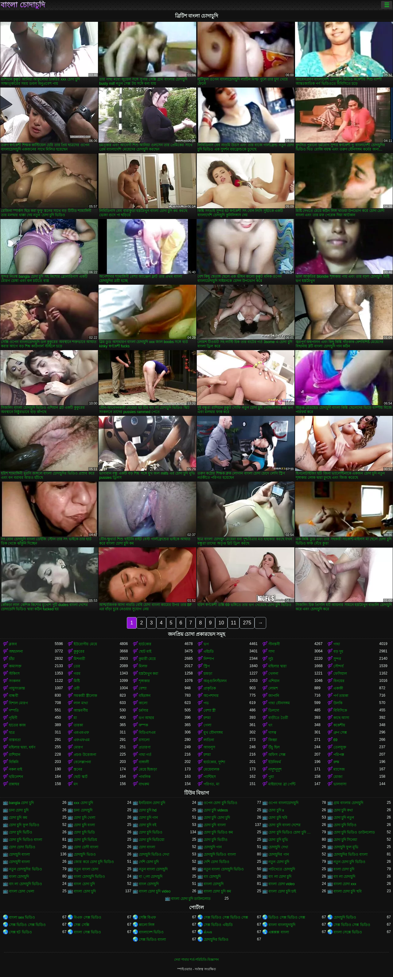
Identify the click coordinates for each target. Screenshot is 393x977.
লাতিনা (209, 740)
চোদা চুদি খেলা (84, 817)
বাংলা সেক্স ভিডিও (87, 932)
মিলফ (143, 666)
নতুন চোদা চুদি (278, 862)
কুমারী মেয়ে (147, 659)
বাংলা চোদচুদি (214, 884)
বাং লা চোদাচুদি (344, 876)
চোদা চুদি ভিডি (84, 832)
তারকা (78, 725)
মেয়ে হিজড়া (148, 769)
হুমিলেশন (16, 777)
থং (270, 725)
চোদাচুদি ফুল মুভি (346, 847)
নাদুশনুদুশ (275, 769)
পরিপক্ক (338, 754)
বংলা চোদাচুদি (19, 876)
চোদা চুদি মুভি (278, 840)
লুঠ (270, 659)
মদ (76, 784)
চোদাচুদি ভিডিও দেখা (154, 854)
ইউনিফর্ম (274, 762)
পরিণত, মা (211, 784)
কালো (143, 703)
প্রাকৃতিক (210, 688)
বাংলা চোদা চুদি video (155, 891)
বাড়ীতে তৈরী (278, 718)
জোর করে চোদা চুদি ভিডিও (94, 862)
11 (233, 622)
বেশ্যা (142, 688)
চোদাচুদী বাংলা (19, 862)
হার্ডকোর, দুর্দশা (214, 762)
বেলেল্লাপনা (82, 762)
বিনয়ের (338, 681)
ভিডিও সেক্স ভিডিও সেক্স (286, 917)
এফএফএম (82, 740)
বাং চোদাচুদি (212, 876)
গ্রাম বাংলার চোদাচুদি (348, 803)
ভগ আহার (146, 718)
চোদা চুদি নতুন (343, 817)
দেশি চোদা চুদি (149, 862)
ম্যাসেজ (339, 769)
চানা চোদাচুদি (83, 810)
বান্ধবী (13, 696)
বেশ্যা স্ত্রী (210, 710)
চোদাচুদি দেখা (278, 847)
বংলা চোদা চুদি (344, 869)
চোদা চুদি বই (148, 825)
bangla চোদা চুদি (21, 803)
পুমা (271, 777)
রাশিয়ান (14, 754)
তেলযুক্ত (339, 747)
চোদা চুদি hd (148, 810)
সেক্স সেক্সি (81, 925)
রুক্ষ (336, 762)
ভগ (206, 644)
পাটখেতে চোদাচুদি (281, 869)
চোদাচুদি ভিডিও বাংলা (220, 854)
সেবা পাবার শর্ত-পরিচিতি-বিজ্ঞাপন (196, 959)
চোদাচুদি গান (213, 847)
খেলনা (273, 673)
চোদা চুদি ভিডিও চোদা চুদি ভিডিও (291, 832)
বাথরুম (144, 784)
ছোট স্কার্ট (80, 777)
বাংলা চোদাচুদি (23, 5)
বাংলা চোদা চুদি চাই (282, 891)
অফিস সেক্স (276, 754)
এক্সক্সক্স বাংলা (278, 932)
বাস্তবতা (15, 740)
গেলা (207, 725)
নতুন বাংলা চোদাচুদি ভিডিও (224, 869)
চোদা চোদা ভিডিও (22, 847)
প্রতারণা (144, 747)
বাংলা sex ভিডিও (22, 917)
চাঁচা (11, 659)
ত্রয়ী (77, 688)
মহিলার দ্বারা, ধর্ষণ (22, 747)
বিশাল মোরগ (18, 703)
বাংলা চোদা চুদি (85, 891)
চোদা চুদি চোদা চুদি (217, 817)
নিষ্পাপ (209, 659)
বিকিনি (13, 762)
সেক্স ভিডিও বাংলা (152, 939)
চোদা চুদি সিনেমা (345, 840)
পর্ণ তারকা (340, 696)
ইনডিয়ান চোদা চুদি (152, 803)
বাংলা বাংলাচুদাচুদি (281, 925)
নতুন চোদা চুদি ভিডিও (349, 862)
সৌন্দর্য (338, 666)
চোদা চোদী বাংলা (86, 847)
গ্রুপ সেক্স (340, 732)
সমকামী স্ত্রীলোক (85, 696)
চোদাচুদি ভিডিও (344, 917)
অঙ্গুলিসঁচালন (215, 681)
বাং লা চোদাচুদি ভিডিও (25, 884)
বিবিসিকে (340, 710)
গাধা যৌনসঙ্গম (279, 703)
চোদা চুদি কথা (343, 810)
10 (221, 622)
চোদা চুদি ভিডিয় (85, 840)
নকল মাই (15, 769)
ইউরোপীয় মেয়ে (85, 644)
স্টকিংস (14, 673)
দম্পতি (14, 710)
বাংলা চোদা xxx (344, 884)
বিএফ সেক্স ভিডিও (87, 917)
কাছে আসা (341, 718)
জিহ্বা (272, 740)
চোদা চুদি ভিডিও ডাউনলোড (354, 832)
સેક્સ (208, 932)
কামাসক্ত (15, 666)
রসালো (144, 740)
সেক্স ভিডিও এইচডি (218, 925)
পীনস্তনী (274, 644)
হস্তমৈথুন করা (148, 673)
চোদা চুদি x (276, 810)
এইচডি (209, 651)
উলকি (337, 703)
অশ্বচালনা (16, 651)
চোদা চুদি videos (216, 810)
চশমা (207, 718)
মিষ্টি (77, 681)
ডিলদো (273, 710)
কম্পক (143, 725)
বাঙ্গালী (144, 762)
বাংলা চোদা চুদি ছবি (347, 891)
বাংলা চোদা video (281, 884)
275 (247, 622)
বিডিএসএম (147, 732)
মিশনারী (79, 659)
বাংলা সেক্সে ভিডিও (347, 932)
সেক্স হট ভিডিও (20, 932)
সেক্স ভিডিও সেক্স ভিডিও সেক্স (226, 917)
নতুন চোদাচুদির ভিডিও (25, 869)
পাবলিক (144, 777)
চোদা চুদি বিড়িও (345, 825)
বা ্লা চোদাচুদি (150, 876)
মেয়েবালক (211, 769)
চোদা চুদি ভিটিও (20, 832)
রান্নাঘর (14, 784)
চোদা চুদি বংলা (84, 825)
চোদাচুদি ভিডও (84, 854)
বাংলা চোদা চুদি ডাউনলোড (191, 899)
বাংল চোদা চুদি (84, 884)
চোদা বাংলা (147, 847)
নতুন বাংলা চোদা (86, 869)
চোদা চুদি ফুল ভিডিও (24, 825)
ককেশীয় (339, 725)
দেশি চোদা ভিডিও (216, 862)
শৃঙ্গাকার (144, 681)
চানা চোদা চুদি (19, 810)
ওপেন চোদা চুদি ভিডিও (220, 803)
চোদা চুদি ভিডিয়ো (152, 840)
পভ (206, 703)
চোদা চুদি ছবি (277, 817)
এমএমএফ (81, 732)
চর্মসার (143, 710)
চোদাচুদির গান (278, 854)
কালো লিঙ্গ (146, 925)
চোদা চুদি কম (18, 817)
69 (335, 740)
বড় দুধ (338, 651)
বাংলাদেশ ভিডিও (151, 932)
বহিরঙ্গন (144, 696)
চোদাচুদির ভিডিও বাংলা (350, 854)
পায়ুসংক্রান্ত (17, 688)
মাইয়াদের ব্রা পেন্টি (281, 784)
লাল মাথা (81, 703)
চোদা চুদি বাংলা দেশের (284, 825)
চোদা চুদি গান (148, 817)
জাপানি (273, 696)
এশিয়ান (273, 681)
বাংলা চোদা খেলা (21, 891)
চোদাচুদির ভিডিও (216, 939)
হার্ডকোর (145, 644)
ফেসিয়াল (340, 673)
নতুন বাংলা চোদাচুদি (153, 869)
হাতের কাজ (17, 725)
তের (77, 666)
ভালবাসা (339, 784)
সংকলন (14, 681)
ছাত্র (12, 732)
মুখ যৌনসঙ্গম (213, 732)
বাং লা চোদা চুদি (279, 876)
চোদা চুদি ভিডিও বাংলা (25, 840)
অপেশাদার (211, 696)
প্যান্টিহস (210, 777)
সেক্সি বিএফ (147, 917)
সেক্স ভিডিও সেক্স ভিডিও (27, 925)
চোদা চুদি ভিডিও (151, 832)
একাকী (338, 688)
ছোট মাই (145, 651)
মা (75, 718)
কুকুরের (79, 651)
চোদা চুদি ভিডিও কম (218, 832)
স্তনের (78, 769)
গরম (77, 673)
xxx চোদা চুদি (83, 803)
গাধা (336, 644)
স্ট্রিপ (207, 666)
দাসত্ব (272, 732)
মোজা (337, 777)
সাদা (271, 651)
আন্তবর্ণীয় (81, 710)
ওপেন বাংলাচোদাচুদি (283, 803)
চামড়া (208, 673)
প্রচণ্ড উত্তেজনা (85, 754)
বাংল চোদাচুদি (149, 884)
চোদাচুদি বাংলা (19, 854)
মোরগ (78, 747)
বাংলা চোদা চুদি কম (217, 891)
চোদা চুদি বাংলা (215, 825)
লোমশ (273, 688)
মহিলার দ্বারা (277, 666)
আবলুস (209, 747)
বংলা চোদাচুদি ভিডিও (89, 876)
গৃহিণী (13, 718)
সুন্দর (337, 659)
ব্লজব (13, 644)
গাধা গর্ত (145, 754)
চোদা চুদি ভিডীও (216, 840)
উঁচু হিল (273, 747)
